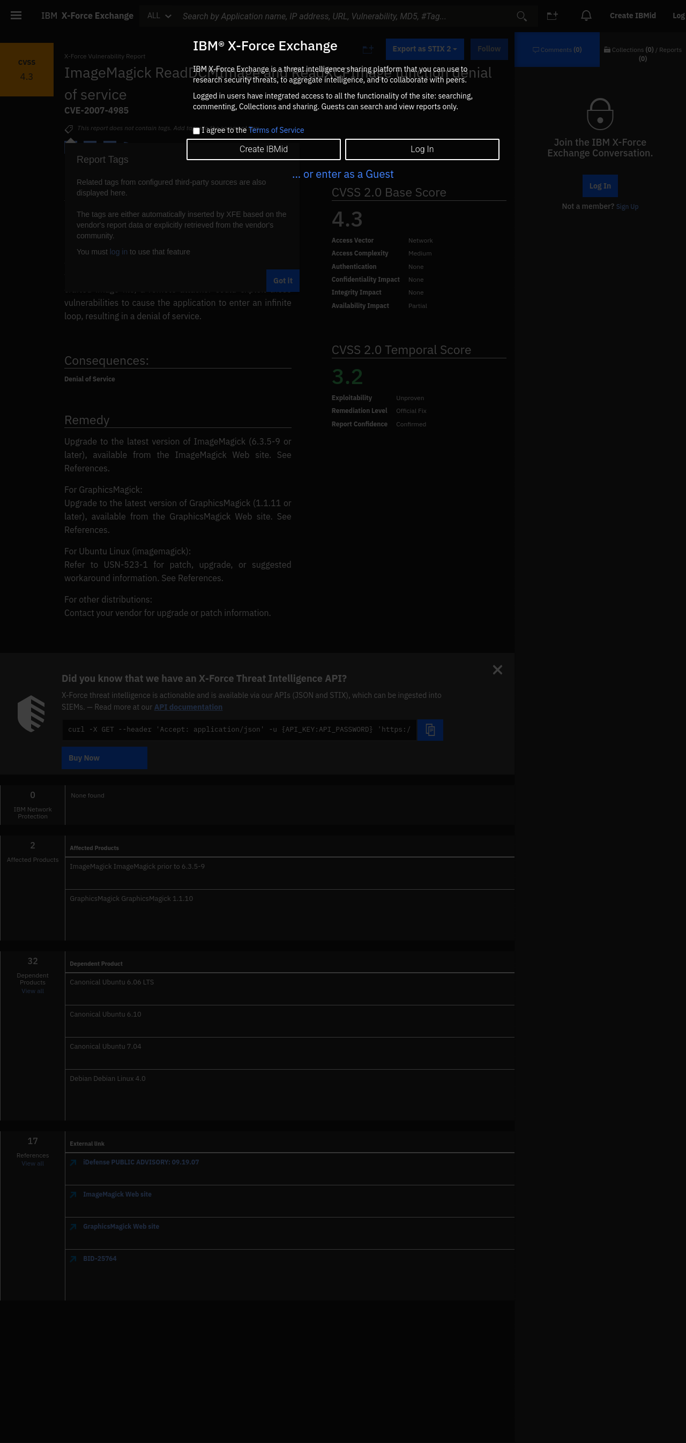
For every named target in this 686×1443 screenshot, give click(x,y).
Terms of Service (276, 130)
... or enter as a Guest (343, 174)
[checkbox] (196, 130)
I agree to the (253, 130)
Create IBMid (264, 149)
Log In (422, 149)
